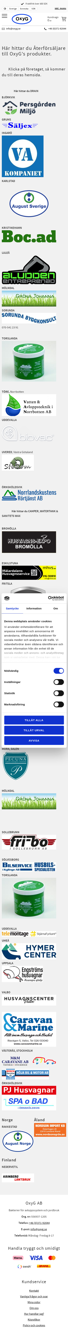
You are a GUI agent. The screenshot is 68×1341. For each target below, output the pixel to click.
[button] (5, 16)
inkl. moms (60, 8)
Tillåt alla (34, 719)
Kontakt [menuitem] (34, 1291)
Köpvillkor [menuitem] (34, 1319)
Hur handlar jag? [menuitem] (34, 1314)
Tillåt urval (34, 730)
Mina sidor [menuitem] (34, 1302)
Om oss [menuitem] (34, 1308)
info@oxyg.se (13, 28)
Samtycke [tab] (12, 608)
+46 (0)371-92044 (57, 28)
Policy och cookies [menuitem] (34, 1325)
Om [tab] (55, 608)
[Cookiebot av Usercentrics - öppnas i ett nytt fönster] (48, 598)
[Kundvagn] (57, 19)
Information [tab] (34, 608)
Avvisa (34, 740)
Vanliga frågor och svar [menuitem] (34, 1296)
